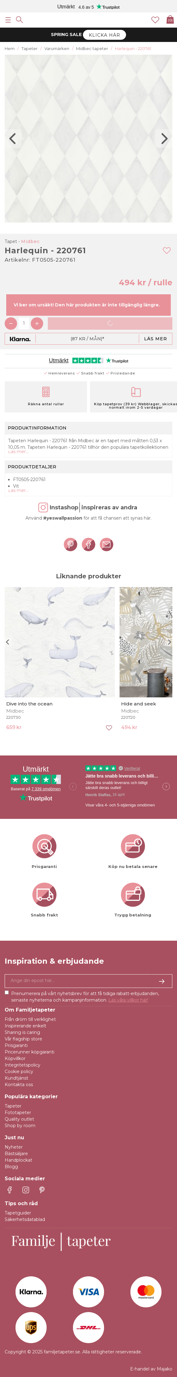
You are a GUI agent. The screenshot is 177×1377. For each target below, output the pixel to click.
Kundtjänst (16, 1078)
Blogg (11, 1166)
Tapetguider (18, 1213)
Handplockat (18, 1160)
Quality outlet (19, 1119)
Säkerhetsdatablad (25, 1219)
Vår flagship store (23, 1039)
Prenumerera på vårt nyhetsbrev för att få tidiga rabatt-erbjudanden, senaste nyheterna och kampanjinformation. (85, 997)
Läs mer (155, 339)
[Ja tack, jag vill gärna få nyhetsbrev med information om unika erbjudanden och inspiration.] (88, 981)
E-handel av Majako (151, 1369)
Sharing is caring (22, 1032)
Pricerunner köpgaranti (29, 1052)
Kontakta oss (19, 1084)
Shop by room (20, 1125)
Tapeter (13, 1106)
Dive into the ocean (29, 704)
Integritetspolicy (22, 1065)
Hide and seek (138, 704)
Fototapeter (18, 1112)
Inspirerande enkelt (25, 1026)
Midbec (30, 241)
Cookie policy (19, 1071)
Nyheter (14, 1147)
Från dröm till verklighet (30, 1019)
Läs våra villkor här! (128, 1000)
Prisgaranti (16, 1045)
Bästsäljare (16, 1153)
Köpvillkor (15, 1058)
